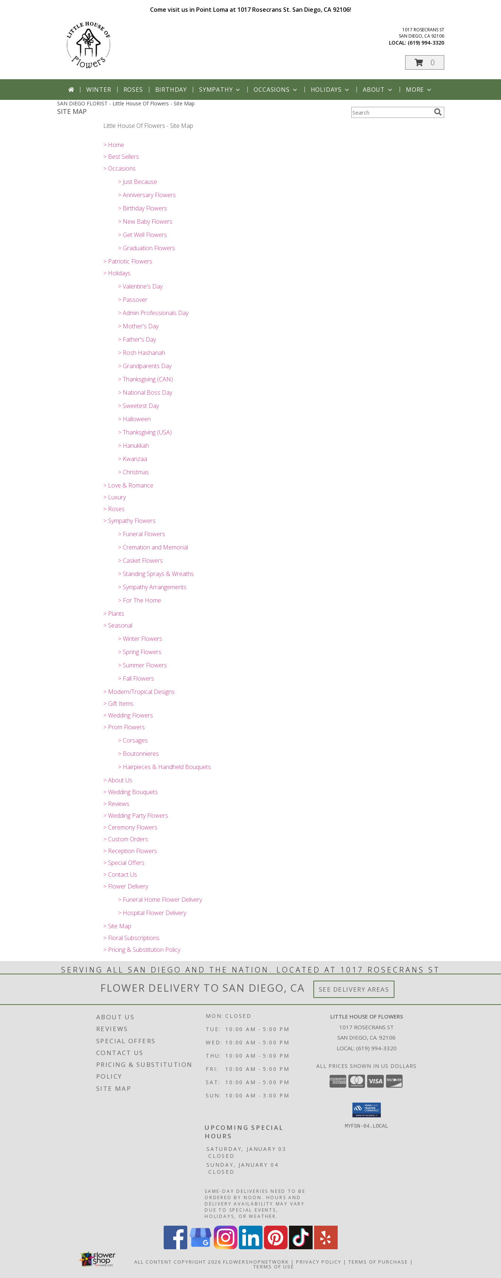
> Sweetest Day (138, 406)
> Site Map (117, 926)
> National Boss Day (145, 392)
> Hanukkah (133, 445)
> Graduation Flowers (146, 248)
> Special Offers (124, 863)
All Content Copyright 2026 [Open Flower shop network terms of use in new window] (177, 1261)
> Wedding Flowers (128, 715)
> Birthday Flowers (142, 208)
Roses (133, 89)
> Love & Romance (128, 485)
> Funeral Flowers (141, 534)
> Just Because (137, 182)
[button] (424, 62)
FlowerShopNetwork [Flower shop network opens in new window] (256, 1261)
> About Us (117, 780)
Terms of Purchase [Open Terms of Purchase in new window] (378, 1261)
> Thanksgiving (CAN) (145, 379)
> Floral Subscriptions (131, 938)
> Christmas (133, 472)
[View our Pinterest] (276, 1247)
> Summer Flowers (142, 665)
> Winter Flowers (140, 639)
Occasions (276, 89)
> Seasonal (117, 625)
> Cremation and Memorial (153, 547)
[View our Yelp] (326, 1247)
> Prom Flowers (124, 727)
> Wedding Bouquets (130, 792)
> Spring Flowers (139, 652)
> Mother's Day (138, 326)
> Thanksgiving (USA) (145, 432)
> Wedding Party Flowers (135, 815)
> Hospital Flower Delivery (152, 913)
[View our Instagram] (225, 1247)
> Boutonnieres (138, 754)
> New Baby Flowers (145, 221)
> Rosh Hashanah (141, 353)
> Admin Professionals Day (153, 313)
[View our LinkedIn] (250, 1247)
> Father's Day (137, 339)
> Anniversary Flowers (147, 195)
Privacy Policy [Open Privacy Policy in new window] (318, 1261)
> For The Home (139, 600)
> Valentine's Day (140, 286)
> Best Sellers (121, 157)
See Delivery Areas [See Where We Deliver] (354, 989)
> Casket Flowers (140, 560)
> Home (113, 145)
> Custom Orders (125, 839)
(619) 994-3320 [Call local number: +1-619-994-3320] (426, 42)
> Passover (132, 300)
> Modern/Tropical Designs (139, 692)
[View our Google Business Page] (200, 1247)
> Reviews (116, 804)
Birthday (171, 89)
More (419, 89)
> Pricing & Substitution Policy (141, 950)
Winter (98, 89)
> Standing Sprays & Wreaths (156, 574)
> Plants (113, 614)
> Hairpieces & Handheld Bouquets (164, 767)
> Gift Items (118, 703)
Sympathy (220, 89)
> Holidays (117, 273)
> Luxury (114, 497)
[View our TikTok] (301, 1247)
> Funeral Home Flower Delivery (160, 899)
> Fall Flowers (136, 678)
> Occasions (119, 168)
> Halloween (134, 419)
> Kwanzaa (132, 459)
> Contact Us (120, 874)
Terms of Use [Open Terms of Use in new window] (273, 1266)
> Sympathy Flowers (129, 521)
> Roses (114, 509)
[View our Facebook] (175, 1247)
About (378, 89)
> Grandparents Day (144, 366)
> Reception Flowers (130, 851)
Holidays (331, 89)
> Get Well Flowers (142, 235)
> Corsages (133, 740)
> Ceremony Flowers (130, 827)
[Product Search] (391, 112)
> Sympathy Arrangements (152, 587)
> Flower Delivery (125, 886)
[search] (438, 112)
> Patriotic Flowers (127, 261)
